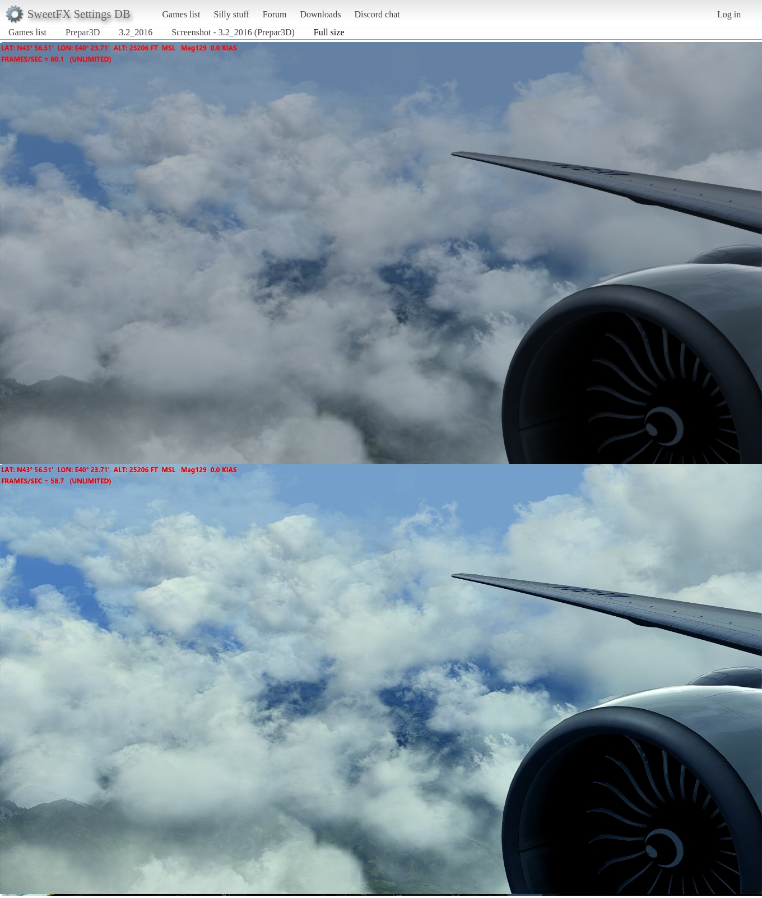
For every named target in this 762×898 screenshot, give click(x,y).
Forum (275, 14)
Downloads (320, 14)
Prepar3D (83, 32)
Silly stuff (231, 14)
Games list (181, 14)
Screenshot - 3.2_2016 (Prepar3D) (233, 32)
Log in (729, 14)
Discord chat (376, 14)
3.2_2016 (135, 32)
